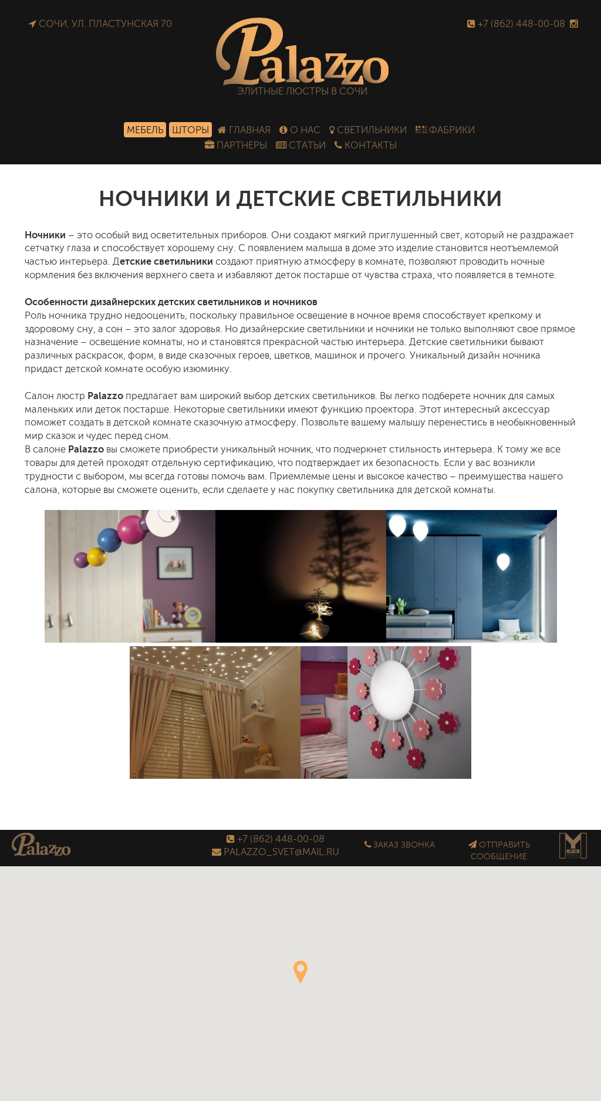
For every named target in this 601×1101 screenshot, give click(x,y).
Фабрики (445, 130)
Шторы (190, 130)
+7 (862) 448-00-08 (516, 23)
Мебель (145, 130)
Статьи (301, 145)
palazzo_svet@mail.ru (275, 851)
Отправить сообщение (499, 851)
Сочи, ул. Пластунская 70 (100, 23)
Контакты (366, 145)
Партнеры (236, 145)
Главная (244, 130)
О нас (299, 130)
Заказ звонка (399, 844)
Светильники (368, 130)
